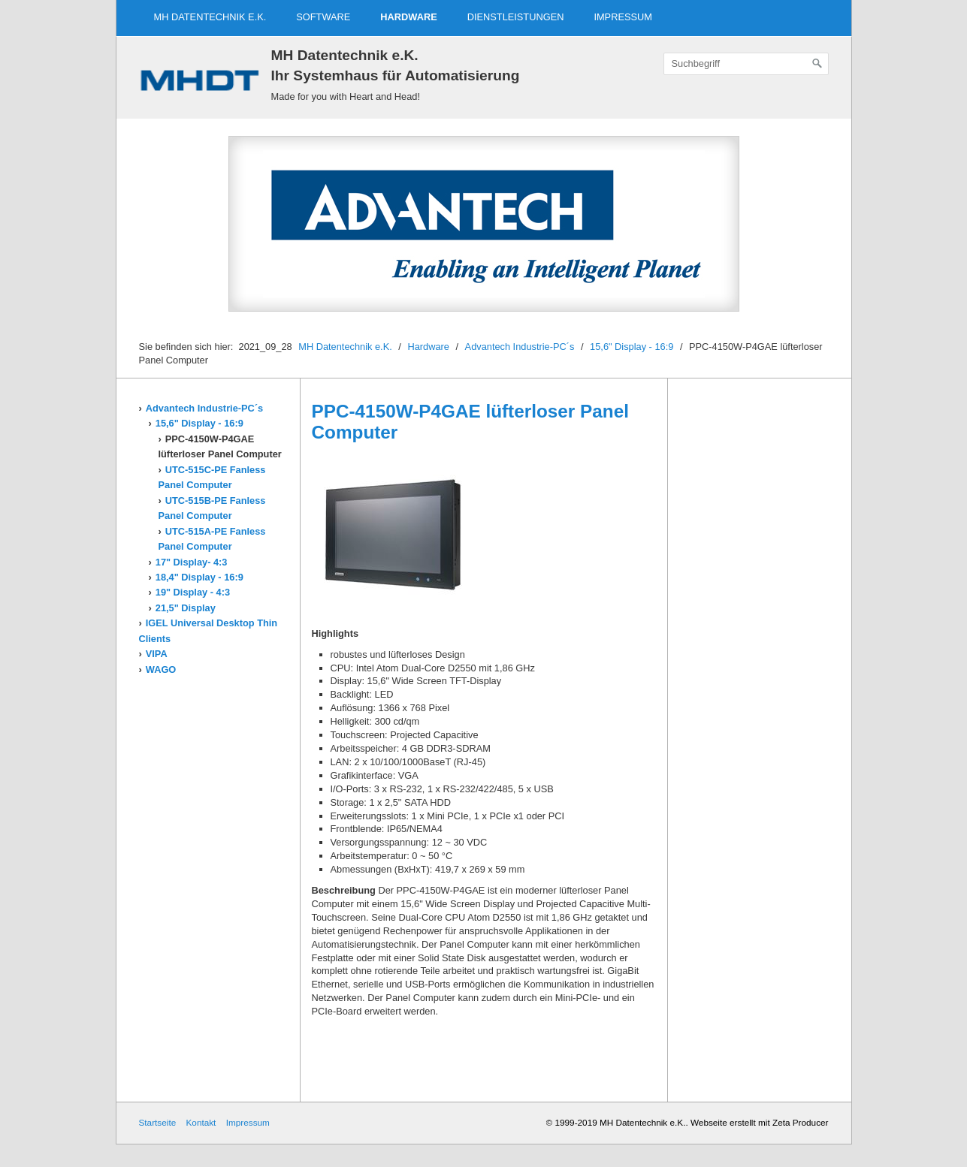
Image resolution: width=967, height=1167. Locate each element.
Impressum (623, 17)
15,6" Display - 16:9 (631, 346)
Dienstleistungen (515, 17)
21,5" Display (186, 608)
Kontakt (201, 1122)
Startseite (158, 1122)
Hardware (408, 17)
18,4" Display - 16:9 (199, 577)
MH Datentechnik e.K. (210, 17)
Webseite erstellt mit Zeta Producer (759, 1122)
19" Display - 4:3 (193, 592)
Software (323, 17)
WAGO (161, 669)
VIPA (157, 653)
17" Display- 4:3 (192, 562)
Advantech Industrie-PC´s (520, 346)
